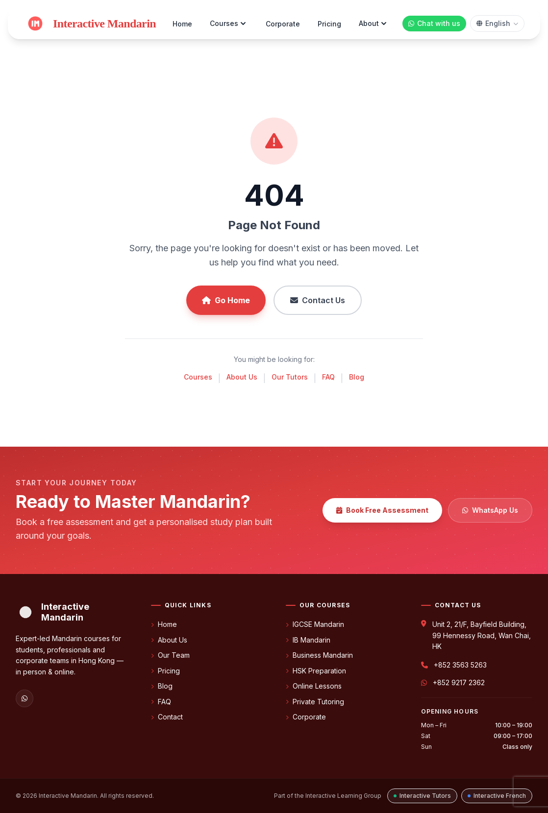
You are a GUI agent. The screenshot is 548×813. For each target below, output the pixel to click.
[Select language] (497, 23)
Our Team (170, 655)
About (374, 23)
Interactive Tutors (422, 795)
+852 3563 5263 (460, 665)
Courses (229, 23)
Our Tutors (290, 377)
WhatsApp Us (490, 510)
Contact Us (317, 300)
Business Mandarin (319, 655)
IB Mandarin (308, 640)
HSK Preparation (316, 671)
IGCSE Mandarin (315, 624)
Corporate (283, 24)
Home (182, 24)
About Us (241, 377)
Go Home (226, 300)
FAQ (328, 377)
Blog (356, 377)
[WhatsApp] (24, 698)
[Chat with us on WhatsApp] (434, 23)
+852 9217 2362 (459, 682)
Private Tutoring (315, 701)
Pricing (329, 24)
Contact (167, 717)
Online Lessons (314, 686)
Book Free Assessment (382, 510)
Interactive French (497, 795)
